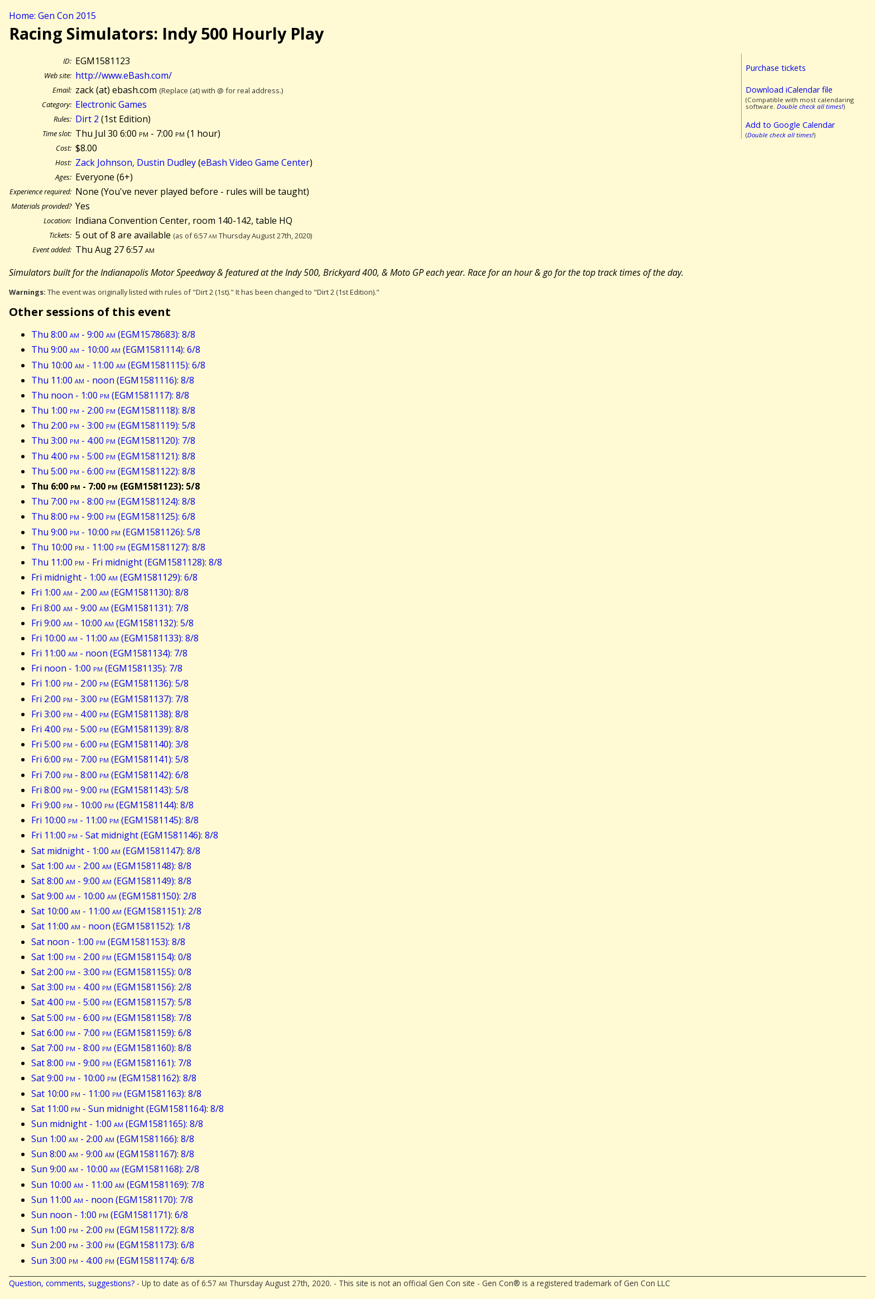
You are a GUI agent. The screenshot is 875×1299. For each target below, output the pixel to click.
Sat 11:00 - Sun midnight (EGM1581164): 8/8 (127, 1109)
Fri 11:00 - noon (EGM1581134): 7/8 (109, 653)
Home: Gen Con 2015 (52, 15)
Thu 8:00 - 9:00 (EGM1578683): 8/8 (113, 334)
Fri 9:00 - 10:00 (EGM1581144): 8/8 (112, 805)
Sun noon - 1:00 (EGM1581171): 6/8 (109, 1215)
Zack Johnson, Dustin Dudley (135, 162)
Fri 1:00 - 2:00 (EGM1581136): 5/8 (110, 683)
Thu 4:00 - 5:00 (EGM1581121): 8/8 (113, 456)
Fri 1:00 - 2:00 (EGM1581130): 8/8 (110, 592)
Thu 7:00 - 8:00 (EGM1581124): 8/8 (113, 501)
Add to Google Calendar (790, 124)
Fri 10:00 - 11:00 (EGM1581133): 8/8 (115, 638)
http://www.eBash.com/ (123, 75)
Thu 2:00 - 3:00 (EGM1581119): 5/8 (113, 425)
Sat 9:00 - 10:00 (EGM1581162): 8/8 (113, 1078)
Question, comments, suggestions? (71, 1283)
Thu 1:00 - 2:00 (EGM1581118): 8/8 (113, 410)
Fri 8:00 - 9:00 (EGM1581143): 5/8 (110, 790)
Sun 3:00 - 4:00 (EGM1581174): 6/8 (112, 1260)
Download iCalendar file (789, 89)
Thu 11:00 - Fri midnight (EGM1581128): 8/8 (126, 562)
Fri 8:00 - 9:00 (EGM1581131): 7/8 (110, 608)
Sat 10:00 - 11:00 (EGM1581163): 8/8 (116, 1093)
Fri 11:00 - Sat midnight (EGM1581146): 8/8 (124, 835)
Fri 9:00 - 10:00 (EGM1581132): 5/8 (112, 623)
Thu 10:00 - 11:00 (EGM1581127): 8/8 (118, 547)
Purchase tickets (776, 68)
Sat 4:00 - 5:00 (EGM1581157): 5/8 (111, 1002)
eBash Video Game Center (255, 162)
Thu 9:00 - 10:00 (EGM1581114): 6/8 (115, 349)
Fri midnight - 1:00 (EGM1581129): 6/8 (114, 577)
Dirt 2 (87, 119)
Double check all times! (810, 106)
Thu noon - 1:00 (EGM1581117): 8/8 (110, 395)
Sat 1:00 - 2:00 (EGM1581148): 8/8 (111, 866)
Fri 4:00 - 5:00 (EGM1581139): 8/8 (110, 729)
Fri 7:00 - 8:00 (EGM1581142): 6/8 (110, 775)
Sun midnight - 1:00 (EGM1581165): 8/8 (117, 1124)
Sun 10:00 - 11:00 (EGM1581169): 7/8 (117, 1184)
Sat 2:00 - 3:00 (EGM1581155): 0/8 (111, 972)
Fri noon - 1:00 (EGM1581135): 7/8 (106, 668)
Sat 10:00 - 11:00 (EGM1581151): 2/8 (116, 911)
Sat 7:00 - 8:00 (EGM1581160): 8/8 (111, 1048)
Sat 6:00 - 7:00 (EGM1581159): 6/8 (111, 1033)
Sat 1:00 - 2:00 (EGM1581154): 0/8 (111, 957)
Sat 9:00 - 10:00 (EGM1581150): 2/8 (113, 896)
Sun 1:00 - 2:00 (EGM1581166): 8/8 (112, 1139)
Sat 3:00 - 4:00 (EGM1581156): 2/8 (111, 987)
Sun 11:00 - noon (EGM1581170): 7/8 (112, 1199)
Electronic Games (111, 104)
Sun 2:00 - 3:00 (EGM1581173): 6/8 (112, 1245)
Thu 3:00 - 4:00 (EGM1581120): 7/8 (113, 440)
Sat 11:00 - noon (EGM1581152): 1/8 (110, 926)
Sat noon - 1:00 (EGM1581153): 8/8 (108, 942)
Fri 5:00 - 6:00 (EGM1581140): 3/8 (110, 744)
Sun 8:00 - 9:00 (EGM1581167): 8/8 (112, 1154)
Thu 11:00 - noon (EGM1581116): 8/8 (112, 380)
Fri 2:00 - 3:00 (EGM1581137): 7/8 (110, 699)
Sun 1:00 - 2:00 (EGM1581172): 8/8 (112, 1230)
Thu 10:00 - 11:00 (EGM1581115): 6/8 (118, 365)
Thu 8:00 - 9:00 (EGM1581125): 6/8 (113, 516)
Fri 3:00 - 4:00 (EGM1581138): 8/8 (110, 714)
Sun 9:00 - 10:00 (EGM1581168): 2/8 (115, 1169)
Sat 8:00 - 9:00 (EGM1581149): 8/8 (111, 881)
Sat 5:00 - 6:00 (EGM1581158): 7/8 (111, 1018)
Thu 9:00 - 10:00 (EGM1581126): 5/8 (115, 532)
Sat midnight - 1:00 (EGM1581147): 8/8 (115, 851)
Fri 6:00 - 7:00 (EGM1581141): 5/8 (110, 759)
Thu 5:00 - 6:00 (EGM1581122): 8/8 (113, 471)
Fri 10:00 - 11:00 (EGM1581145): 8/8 (115, 820)
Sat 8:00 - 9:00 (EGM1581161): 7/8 (111, 1063)
